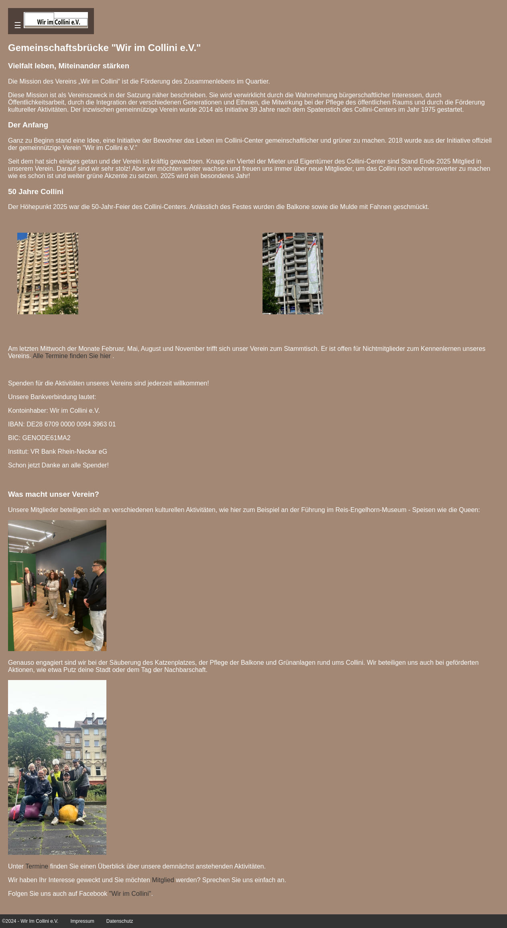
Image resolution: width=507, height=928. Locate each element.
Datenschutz (119, 921)
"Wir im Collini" (130, 893)
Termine (36, 866)
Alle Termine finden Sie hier (71, 355)
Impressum (82, 921)
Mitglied (163, 880)
